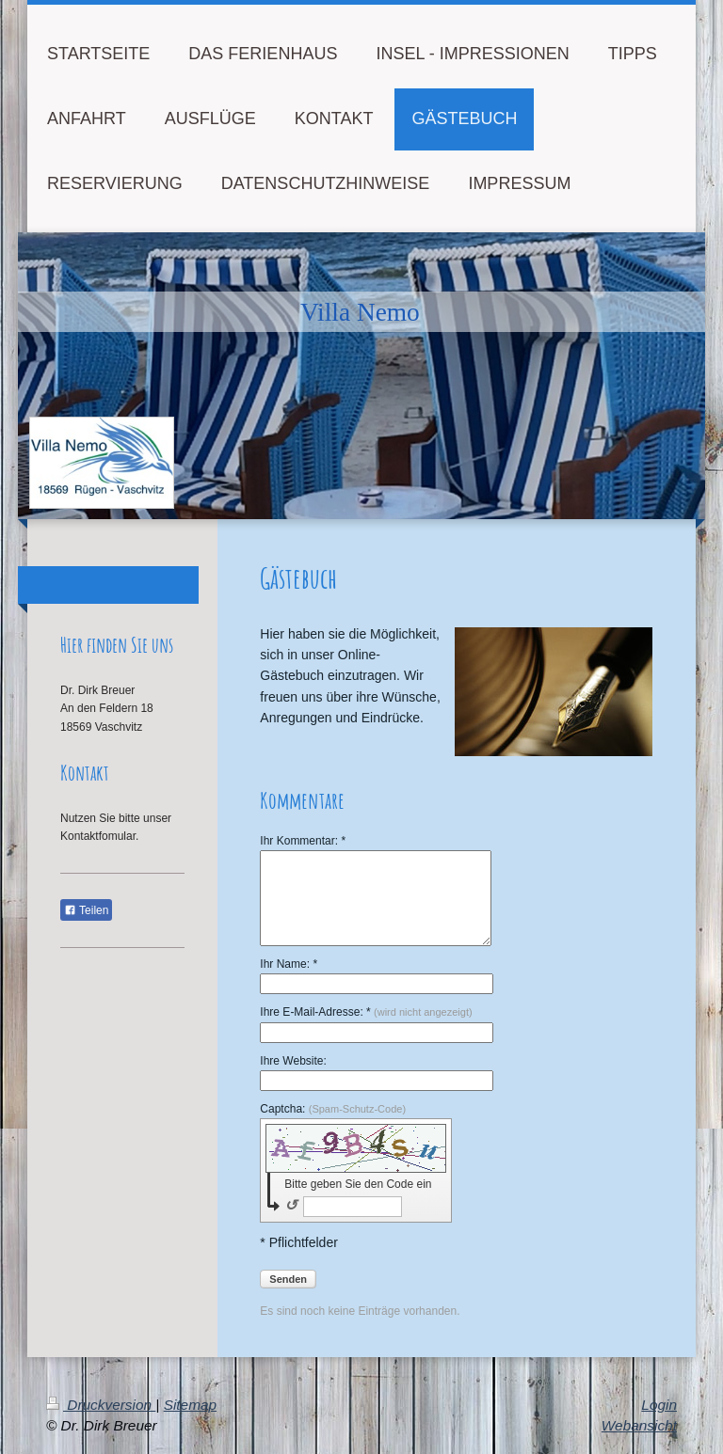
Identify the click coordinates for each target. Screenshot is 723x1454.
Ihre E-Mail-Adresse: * (366, 1012)
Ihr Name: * (288, 964)
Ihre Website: (293, 1060)
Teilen (86, 910)
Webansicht (639, 1425)
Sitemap (190, 1405)
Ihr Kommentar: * (302, 840)
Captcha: (333, 1108)
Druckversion (100, 1405)
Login (659, 1405)
